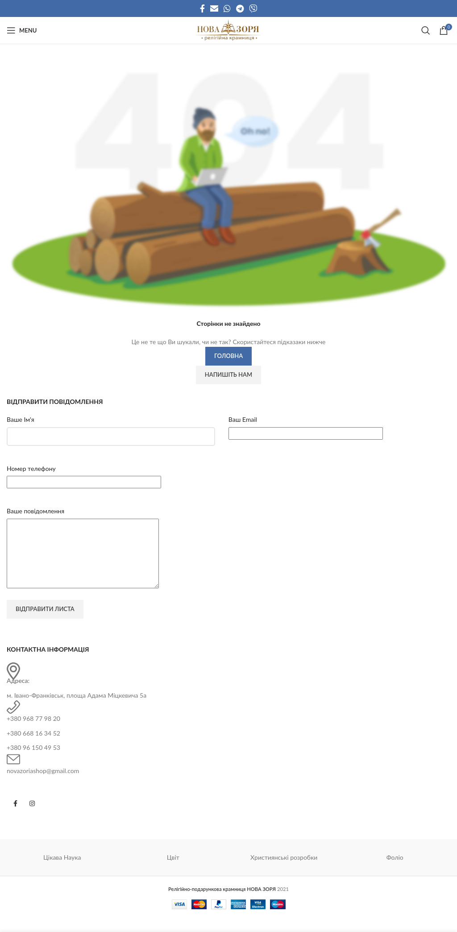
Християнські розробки (283, 870)
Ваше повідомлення (35, 511)
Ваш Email (242, 419)
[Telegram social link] (239, 8)
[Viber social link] (253, 8)
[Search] (426, 30)
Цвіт (173, 870)
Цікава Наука (62, 870)
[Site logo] (228, 29)
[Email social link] (214, 8)
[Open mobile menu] (21, 30)
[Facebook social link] (202, 8)
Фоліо (394, 870)
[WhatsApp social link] (227, 8)
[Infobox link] (228, 695)
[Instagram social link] (32, 817)
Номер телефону (31, 468)
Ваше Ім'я (20, 419)
